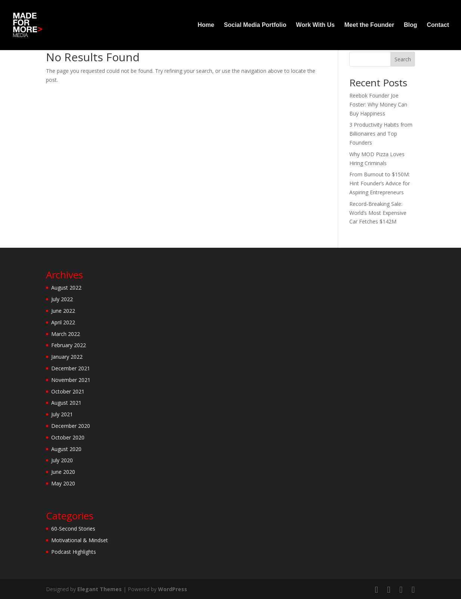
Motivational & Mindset (79, 540)
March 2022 (65, 333)
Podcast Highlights (73, 551)
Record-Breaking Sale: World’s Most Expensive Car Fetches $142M (377, 212)
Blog (410, 25)
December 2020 (70, 425)
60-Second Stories (73, 528)
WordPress (172, 589)
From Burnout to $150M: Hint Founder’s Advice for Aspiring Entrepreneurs (379, 183)
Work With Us (315, 25)
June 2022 (63, 310)
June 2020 (63, 471)
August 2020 (66, 449)
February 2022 (68, 345)
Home (206, 25)
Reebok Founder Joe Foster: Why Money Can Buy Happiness (378, 104)
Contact (438, 25)
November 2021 (70, 379)
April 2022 (63, 322)
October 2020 (67, 437)
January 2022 (67, 356)
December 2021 (70, 368)
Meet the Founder (369, 25)
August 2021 (66, 402)
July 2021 (62, 414)
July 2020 (62, 460)
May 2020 (63, 483)
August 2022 (66, 287)
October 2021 (67, 391)
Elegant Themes (99, 589)
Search (403, 59)
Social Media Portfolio (255, 25)
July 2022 (62, 299)
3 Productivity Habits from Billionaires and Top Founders (380, 133)
